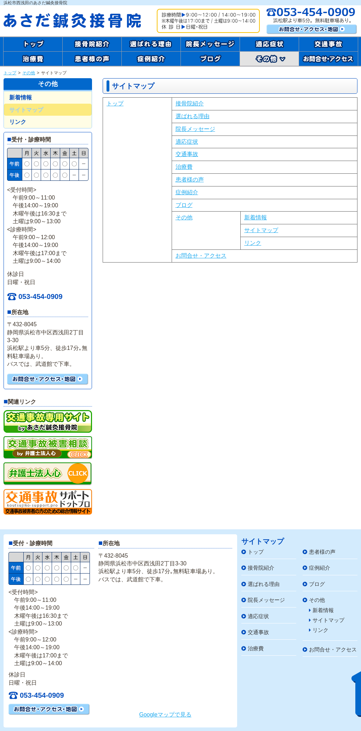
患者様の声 (190, 180)
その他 (28, 72)
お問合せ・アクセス (201, 256)
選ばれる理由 (193, 116)
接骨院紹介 (190, 103)
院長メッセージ (195, 129)
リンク (252, 243)
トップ (10, 72)
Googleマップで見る (165, 715)
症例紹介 (187, 192)
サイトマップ (261, 230)
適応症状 (187, 142)
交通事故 (187, 154)
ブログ (184, 205)
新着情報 (255, 217)
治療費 (184, 167)
